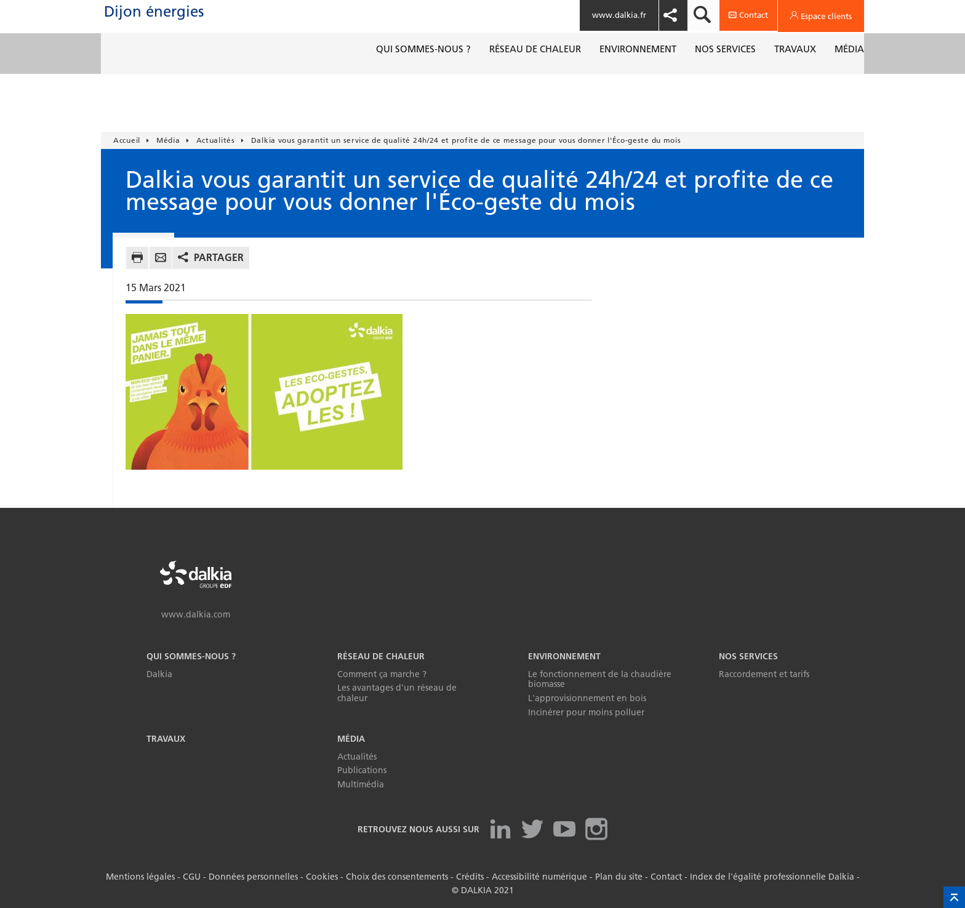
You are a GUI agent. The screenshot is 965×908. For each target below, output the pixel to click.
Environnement (564, 656)
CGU (192, 876)
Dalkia (159, 674)
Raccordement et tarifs (764, 674)
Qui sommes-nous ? (191, 656)
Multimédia (360, 784)
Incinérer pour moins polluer (586, 712)
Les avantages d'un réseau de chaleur (397, 693)
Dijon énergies (199, 24)
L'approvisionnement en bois (587, 698)
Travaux (165, 738)
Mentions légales (140, 876)
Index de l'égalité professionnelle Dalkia (772, 876)
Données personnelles (253, 876)
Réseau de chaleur (381, 656)
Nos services (748, 656)
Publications (361, 770)
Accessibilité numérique (539, 876)
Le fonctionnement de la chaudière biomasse (599, 679)
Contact (666, 876)
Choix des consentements (397, 876)
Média (351, 738)
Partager (219, 257)
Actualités (357, 756)
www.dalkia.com (195, 614)
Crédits (470, 876)
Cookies (322, 876)
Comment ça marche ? (381, 674)
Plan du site (619, 876)
